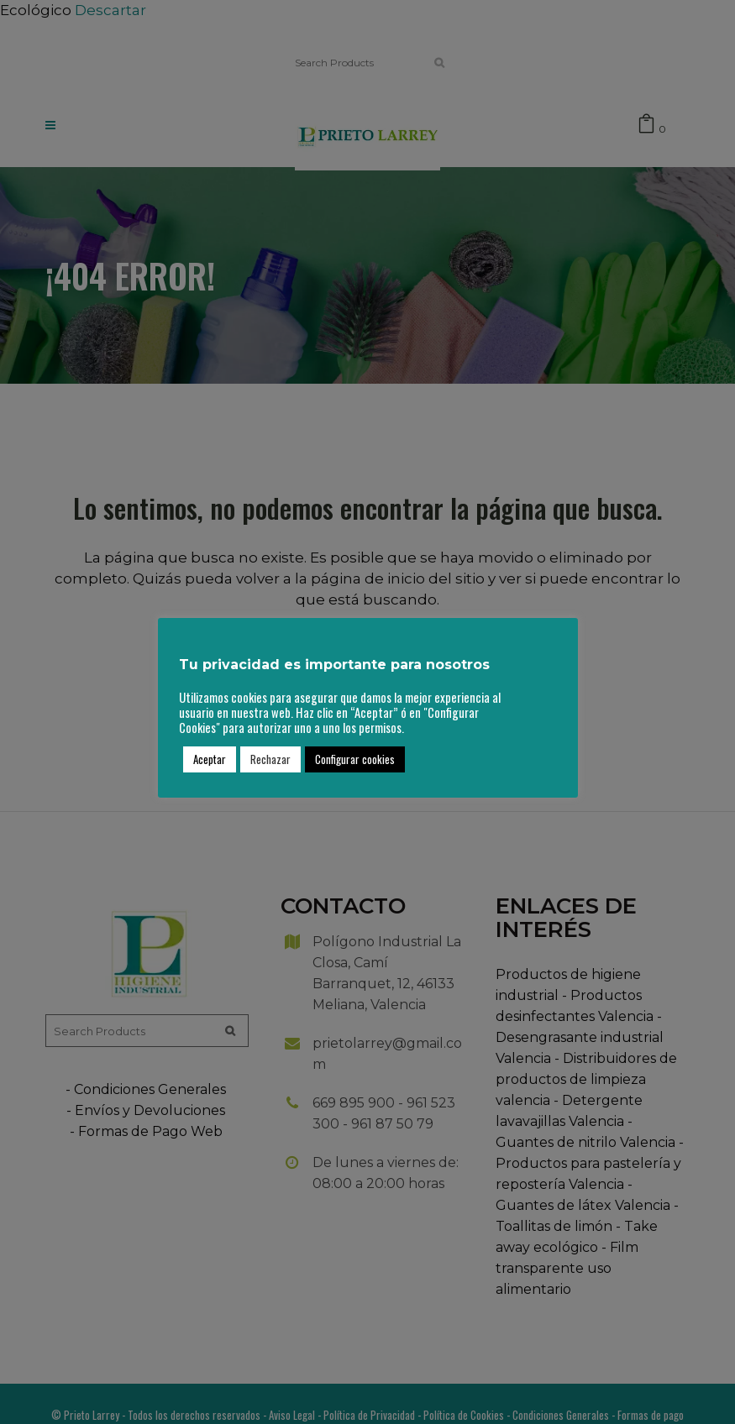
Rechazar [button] (270, 759)
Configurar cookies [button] (355, 759)
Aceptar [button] (209, 759)
